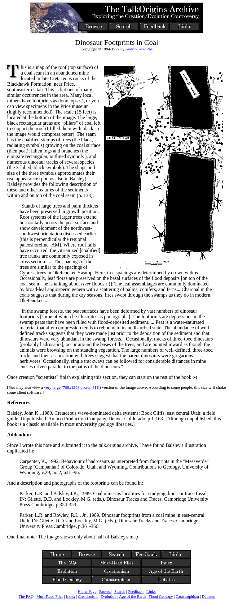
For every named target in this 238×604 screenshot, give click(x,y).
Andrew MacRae (138, 49)
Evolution (108, 596)
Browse (105, 591)
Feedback (135, 591)
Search (119, 591)
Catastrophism (187, 596)
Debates (208, 596)
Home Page (87, 591)
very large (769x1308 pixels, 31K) (72, 387)
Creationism (88, 596)
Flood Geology (160, 596)
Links (151, 591)
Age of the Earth (132, 596)
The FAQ (26, 596)
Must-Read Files (49, 596)
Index (70, 596)
